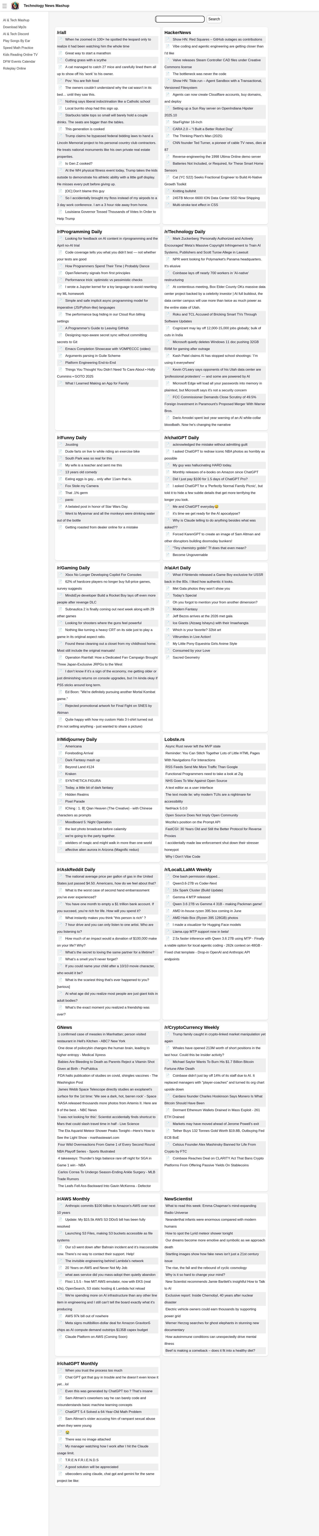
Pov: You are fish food (82, 81)
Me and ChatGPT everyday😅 (196, 507)
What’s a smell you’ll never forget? (91, 959)
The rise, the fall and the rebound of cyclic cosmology (206, 1268)
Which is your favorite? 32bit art (197, 630)
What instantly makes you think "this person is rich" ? (105, 918)
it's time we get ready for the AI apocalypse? (206, 513)
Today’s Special (185, 595)
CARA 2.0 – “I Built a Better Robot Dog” (203, 129)
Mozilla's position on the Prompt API (192, 822)
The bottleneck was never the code (199, 74)
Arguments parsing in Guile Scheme (92, 356)
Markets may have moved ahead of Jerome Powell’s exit (216, 1124)
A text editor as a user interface (189, 788)
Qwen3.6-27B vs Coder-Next (195, 883)
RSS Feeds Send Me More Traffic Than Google (201, 767)
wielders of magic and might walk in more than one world (108, 843)
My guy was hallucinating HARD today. (202, 465)
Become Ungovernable (190, 555)
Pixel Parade (75, 801)
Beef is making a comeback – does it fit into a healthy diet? (210, 1350)
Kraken (70, 774)
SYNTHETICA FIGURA (83, 781)
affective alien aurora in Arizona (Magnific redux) (102, 850)
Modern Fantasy (185, 609)
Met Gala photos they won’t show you (201, 588)
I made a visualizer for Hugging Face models (207, 925)
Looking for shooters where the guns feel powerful (103, 623)
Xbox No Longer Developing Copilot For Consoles (103, 575)
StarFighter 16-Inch (187, 122)
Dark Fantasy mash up (82, 760)
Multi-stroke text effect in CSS (195, 205)
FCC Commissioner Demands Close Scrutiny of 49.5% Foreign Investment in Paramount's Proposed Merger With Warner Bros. (214, 404)
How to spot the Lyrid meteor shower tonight (199, 1233)
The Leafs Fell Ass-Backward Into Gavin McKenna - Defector (104, 1186)
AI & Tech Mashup (16, 20)
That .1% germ (76, 493)
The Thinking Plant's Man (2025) (197, 136)
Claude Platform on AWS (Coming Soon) (96, 1337)
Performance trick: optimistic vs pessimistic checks (104, 280)
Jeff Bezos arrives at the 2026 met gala (203, 616)
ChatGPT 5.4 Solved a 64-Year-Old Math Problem (103, 1412)
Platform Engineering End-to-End (90, 363)
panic (69, 500)
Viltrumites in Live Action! (192, 637)
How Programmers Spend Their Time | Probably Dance (107, 266)
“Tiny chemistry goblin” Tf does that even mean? (209, 548)
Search (214, 19)
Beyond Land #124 (79, 767)
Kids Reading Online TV (20, 54)
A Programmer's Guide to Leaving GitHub (97, 328)
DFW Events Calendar (19, 61)
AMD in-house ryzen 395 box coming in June (207, 911)
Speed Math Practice (18, 47)
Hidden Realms (77, 794)
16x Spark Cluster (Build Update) (198, 890)
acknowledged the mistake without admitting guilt (210, 445)
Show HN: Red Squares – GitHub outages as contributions (217, 39)
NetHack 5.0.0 (176, 808)
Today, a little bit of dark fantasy (89, 788)
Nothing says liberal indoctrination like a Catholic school (107, 101)
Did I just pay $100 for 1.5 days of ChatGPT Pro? (210, 479)
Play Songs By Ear (16, 41)
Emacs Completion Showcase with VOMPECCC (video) (107, 349)
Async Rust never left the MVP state (193, 746)
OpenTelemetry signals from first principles (97, 273)
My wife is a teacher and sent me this (93, 465)
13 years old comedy (81, 472)
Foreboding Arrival (79, 753)
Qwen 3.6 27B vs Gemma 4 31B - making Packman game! (217, 904)
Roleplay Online (14, 68)
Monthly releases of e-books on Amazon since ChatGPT (215, 472)
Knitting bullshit (184, 191)
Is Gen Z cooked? (78, 163)
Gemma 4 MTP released (191, 897)
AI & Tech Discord (16, 34)
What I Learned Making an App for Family (97, 383)
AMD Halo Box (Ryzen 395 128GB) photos (205, 918)
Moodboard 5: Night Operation (88, 822)
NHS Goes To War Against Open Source (196, 781)
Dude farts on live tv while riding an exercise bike (102, 451)
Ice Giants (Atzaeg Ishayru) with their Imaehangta (210, 623)
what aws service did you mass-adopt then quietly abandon (110, 1275)
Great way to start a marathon (88, 53)
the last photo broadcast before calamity (95, 829)
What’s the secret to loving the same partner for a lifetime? (109, 952)
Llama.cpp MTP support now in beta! (201, 932)
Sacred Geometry (186, 657)
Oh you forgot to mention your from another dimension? (215, 602)
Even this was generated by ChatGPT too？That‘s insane (109, 1391)
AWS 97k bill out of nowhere (86, 1316)
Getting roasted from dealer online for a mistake (101, 527)
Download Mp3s (14, 27)
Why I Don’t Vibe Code (182, 857)
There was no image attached (88, 1439)
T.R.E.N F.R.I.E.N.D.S (82, 1460)
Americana (73, 746)
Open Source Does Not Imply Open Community (201, 815)
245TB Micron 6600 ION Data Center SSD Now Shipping (216, 198)
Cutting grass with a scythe (85, 60)
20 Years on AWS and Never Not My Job (96, 1268)
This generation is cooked (85, 129)
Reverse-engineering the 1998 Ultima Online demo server (217, 157)
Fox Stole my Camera (82, 486)
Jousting (71, 445)
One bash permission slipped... (196, 876)
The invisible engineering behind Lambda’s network (104, 1261)
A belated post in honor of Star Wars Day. (96, 507)
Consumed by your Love (191, 651)
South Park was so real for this (88, 458)
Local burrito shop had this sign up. (92, 108)
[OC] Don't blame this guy (84, 191)
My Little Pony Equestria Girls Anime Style (205, 644)
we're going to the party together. (90, 836)
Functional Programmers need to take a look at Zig (204, 774)
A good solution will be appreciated (91, 1467)
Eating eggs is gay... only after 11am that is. (98, 479)
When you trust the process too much (93, 1370)
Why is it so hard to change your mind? (195, 1275)
